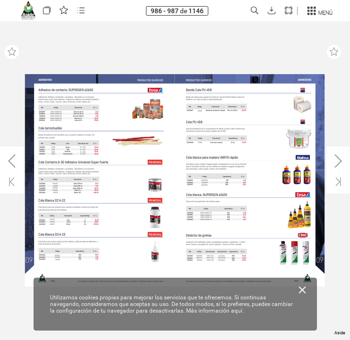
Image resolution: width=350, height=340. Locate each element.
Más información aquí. (215, 310)
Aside (339, 333)
